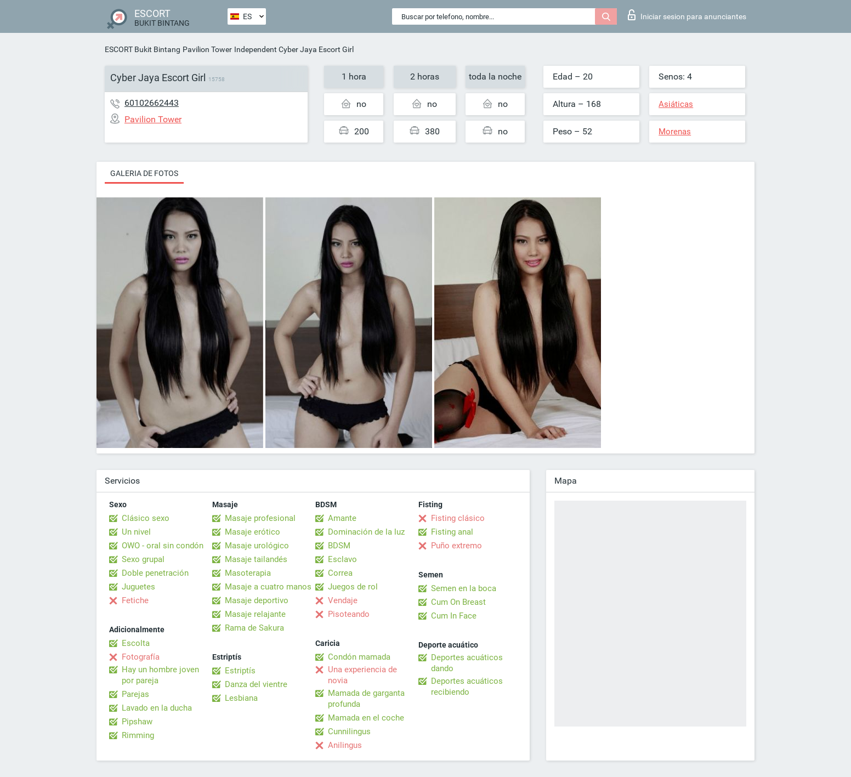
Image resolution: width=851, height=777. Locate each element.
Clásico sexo (145, 518)
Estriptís (240, 671)
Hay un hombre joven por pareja (160, 675)
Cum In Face (453, 616)
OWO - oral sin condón (162, 546)
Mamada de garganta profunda (366, 698)
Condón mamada (359, 657)
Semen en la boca (463, 588)
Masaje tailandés (256, 559)
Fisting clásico (458, 518)
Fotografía (141, 657)
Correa (340, 573)
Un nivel (136, 532)
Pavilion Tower (207, 49)
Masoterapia (248, 573)
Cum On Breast (458, 602)
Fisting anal (452, 532)
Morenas (675, 132)
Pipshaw (137, 722)
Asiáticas (676, 104)
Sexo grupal (143, 559)
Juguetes (138, 587)
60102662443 (151, 103)
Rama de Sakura (254, 628)
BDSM (339, 546)
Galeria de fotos (144, 173)
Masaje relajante (255, 614)
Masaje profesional (260, 518)
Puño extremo (456, 546)
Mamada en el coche (366, 718)
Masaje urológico (257, 546)
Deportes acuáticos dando (467, 663)
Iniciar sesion (687, 15)
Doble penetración (155, 573)
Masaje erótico (252, 532)
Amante (342, 518)
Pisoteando (349, 614)
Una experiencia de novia (362, 675)
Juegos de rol (353, 587)
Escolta (136, 643)
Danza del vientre (256, 684)
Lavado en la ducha (157, 708)
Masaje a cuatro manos (268, 587)
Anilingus (345, 745)
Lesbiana (241, 698)
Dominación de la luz (366, 532)
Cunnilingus (349, 731)
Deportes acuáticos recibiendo (467, 686)
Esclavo (342, 559)
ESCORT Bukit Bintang (142, 49)
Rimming (138, 735)
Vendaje (343, 600)
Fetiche (135, 600)
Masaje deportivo (256, 600)
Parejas (135, 694)
